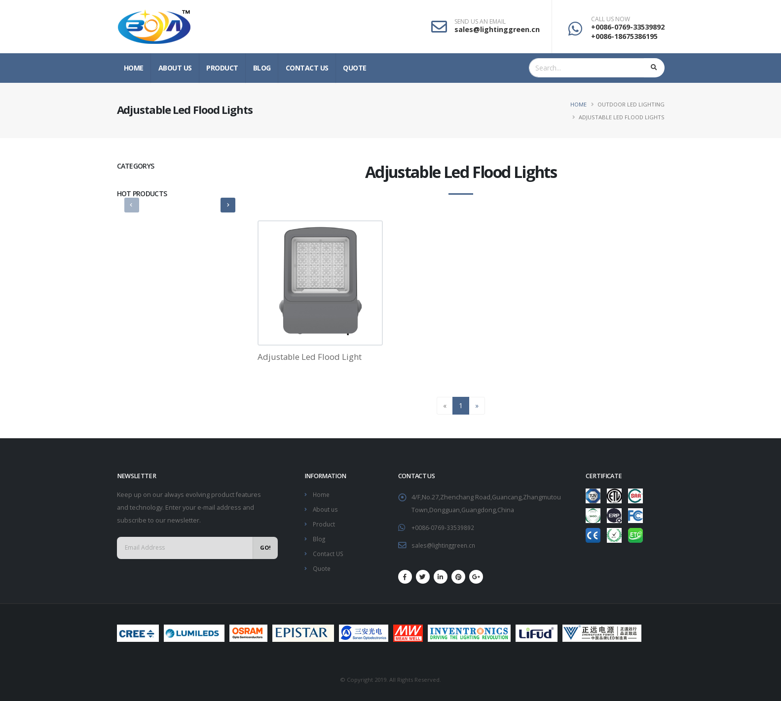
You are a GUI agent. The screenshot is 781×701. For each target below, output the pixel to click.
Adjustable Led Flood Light (310, 356)
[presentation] (131, 205)
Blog (262, 67)
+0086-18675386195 (624, 36)
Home (134, 67)
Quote (355, 67)
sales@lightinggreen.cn (497, 29)
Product (222, 67)
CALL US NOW (610, 19)
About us (175, 67)
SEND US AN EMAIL (480, 21)
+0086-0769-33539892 (628, 27)
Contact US (307, 67)
